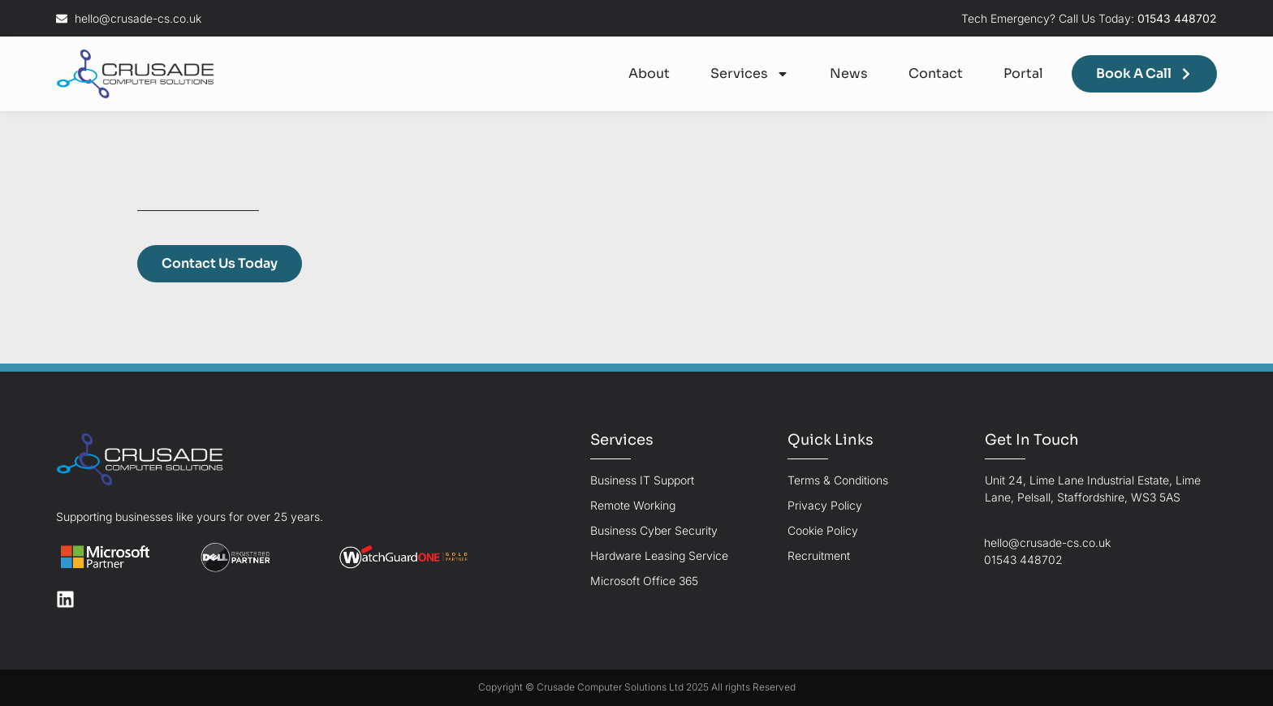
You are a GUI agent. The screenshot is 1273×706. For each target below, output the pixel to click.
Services (749, 73)
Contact (935, 73)
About (649, 73)
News (849, 73)
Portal (1023, 73)
